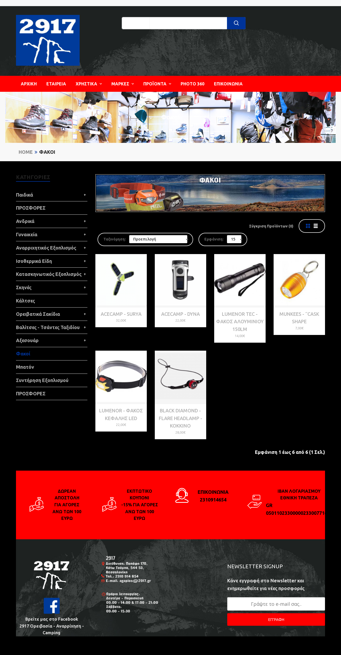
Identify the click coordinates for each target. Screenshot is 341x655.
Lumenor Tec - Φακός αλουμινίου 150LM (240, 321)
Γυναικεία (26, 234)
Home (26, 152)
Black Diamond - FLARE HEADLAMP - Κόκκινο (180, 418)
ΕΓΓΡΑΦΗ (276, 619)
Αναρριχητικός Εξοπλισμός (46, 247)
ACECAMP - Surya (121, 314)
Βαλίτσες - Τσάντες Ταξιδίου (48, 327)
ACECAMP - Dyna (180, 314)
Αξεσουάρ (27, 340)
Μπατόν (25, 367)
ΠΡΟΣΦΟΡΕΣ (31, 207)
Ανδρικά (25, 221)
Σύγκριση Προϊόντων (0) (271, 226)
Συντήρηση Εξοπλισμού (42, 380)
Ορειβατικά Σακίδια (38, 314)
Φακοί (47, 152)
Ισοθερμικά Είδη (34, 261)
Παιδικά (24, 194)
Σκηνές (23, 287)
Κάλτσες (25, 300)
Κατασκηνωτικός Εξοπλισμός (49, 274)
